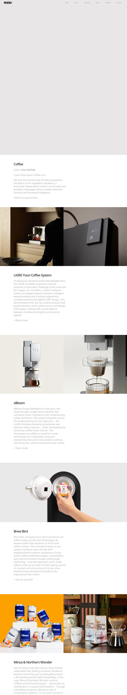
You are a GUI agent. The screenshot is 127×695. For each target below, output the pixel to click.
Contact (118, 2)
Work (66, 2)
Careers (108, 2)
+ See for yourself (23, 579)
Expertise (87, 2)
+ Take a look (21, 448)
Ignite (98, 2)
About (76, 2)
